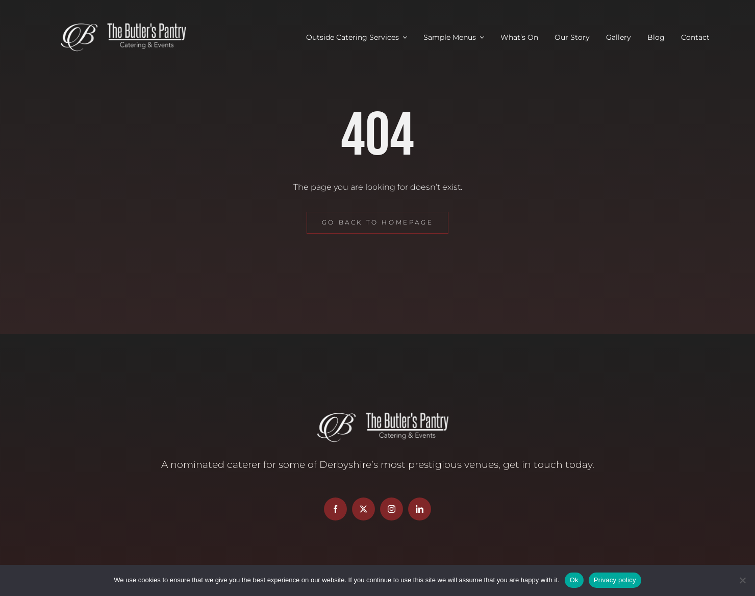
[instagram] (391, 509)
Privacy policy (615, 580)
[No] (742, 580)
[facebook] (335, 509)
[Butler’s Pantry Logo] (118, 24)
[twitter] (363, 509)
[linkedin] (419, 509)
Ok (574, 580)
